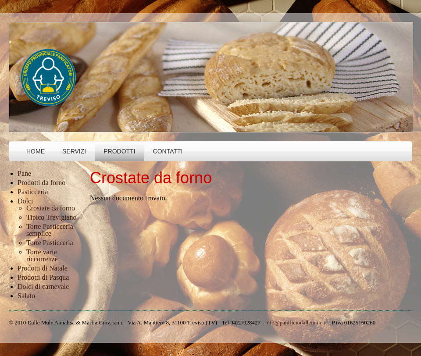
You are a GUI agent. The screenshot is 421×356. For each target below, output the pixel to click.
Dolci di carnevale (43, 286)
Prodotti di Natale (43, 268)
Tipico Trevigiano (51, 217)
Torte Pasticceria (49, 242)
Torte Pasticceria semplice (49, 230)
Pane (24, 173)
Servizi (74, 151)
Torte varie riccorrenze (42, 255)
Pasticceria (33, 192)
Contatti (168, 151)
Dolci (25, 201)
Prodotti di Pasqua (43, 277)
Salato (26, 295)
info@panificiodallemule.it (296, 322)
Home (35, 151)
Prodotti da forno (41, 182)
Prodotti (119, 151)
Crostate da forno (50, 208)
